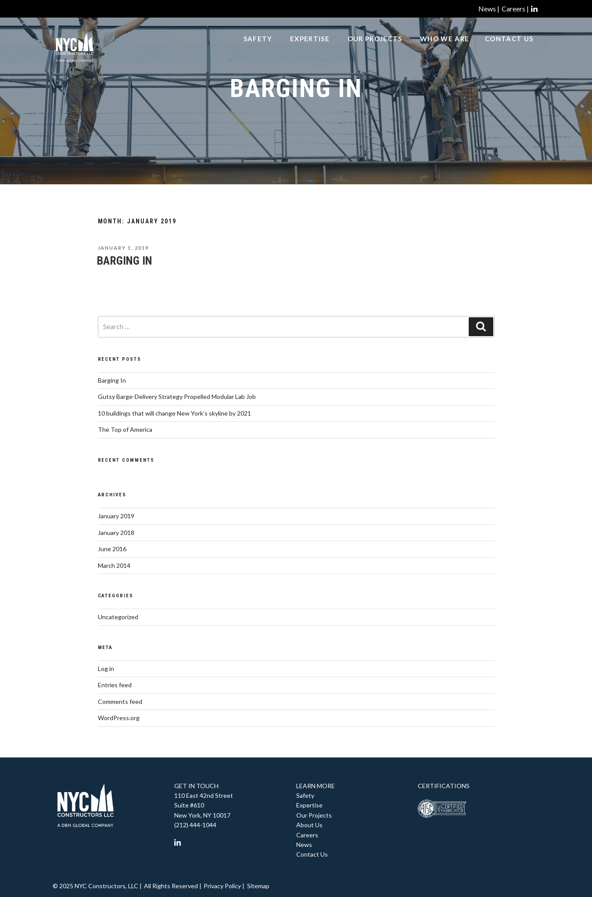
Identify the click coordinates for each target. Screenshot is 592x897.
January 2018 (116, 532)
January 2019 (116, 516)
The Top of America (125, 429)
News (304, 844)
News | (488, 8)
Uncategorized (118, 617)
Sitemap (258, 886)
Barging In (124, 260)
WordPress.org (119, 717)
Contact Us (509, 49)
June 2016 (112, 549)
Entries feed (115, 685)
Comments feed (120, 701)
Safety (258, 49)
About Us (309, 825)
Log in (106, 668)
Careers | (515, 8)
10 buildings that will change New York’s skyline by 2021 (174, 413)
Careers (307, 835)
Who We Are (444, 49)
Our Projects (375, 49)
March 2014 (114, 565)
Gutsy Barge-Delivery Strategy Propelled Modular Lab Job (177, 396)
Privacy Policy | (224, 886)
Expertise (310, 49)
